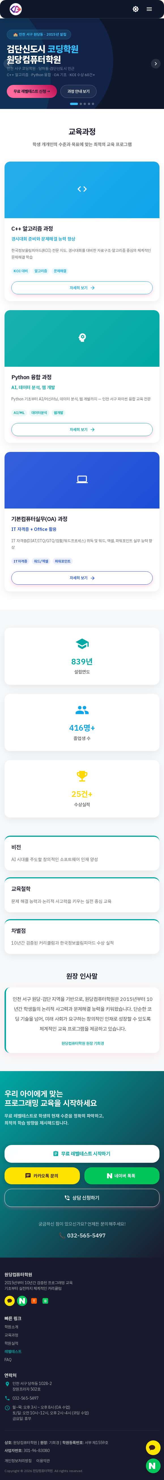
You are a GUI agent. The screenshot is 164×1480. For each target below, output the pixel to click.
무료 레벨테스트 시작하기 (84, 1154)
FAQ (8, 1359)
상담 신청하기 (84, 1198)
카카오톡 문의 (44, 1175)
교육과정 (11, 1335)
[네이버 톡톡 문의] (153, 1465)
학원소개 (11, 1326)
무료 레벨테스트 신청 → (32, 91)
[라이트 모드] (135, 9)
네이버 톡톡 (124, 1175)
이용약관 (43, 1460)
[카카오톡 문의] (153, 1447)
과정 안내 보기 (78, 91)
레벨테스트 (13, 1351)
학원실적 (11, 1343)
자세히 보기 (82, 288)
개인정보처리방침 (18, 1460)
